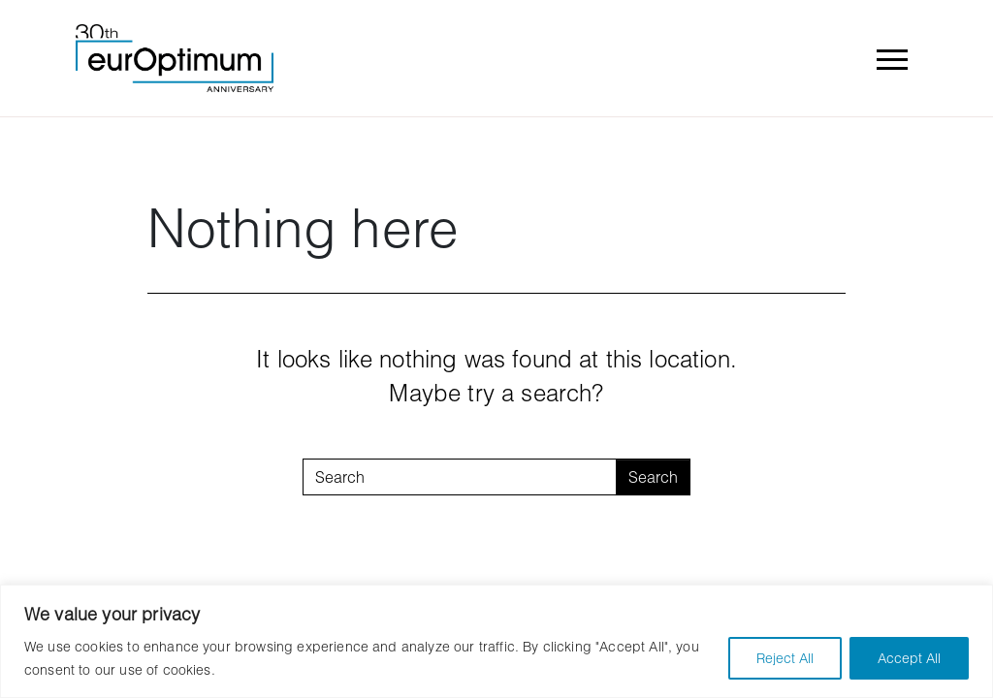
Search (653, 476)
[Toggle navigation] (891, 58)
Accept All (909, 658)
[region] (496, 641)
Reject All (785, 658)
